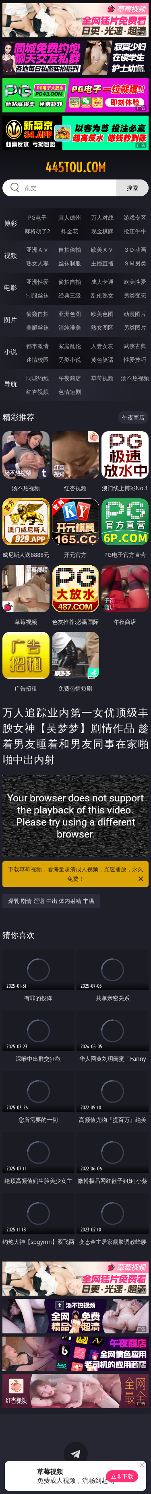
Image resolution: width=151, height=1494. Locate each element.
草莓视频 (102, 378)
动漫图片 (135, 314)
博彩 (10, 223)
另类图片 (135, 327)
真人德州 (69, 217)
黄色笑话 (102, 359)
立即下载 (122, 1476)
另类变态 (135, 295)
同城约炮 (37, 378)
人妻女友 (102, 346)
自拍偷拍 (69, 249)
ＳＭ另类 (135, 263)
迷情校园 (37, 359)
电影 (10, 287)
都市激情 (37, 346)
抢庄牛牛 (135, 231)
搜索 (132, 188)
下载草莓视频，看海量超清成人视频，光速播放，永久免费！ (76, 874)
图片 (10, 319)
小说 (10, 351)
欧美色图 (102, 314)
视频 (10, 255)
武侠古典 (135, 346)
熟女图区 (102, 327)
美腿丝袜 (37, 327)
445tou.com (75, 167)
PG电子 (37, 217)
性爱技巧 (135, 359)
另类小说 (69, 359)
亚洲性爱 (37, 281)
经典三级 (69, 295)
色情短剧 (69, 391)
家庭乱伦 (69, 346)
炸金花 (69, 231)
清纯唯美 (69, 327)
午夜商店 (69, 378)
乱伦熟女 (102, 295)
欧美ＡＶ (102, 249)
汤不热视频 (135, 378)
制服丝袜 (37, 295)
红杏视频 (37, 391)
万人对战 (102, 217)
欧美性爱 (135, 281)
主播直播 (102, 263)
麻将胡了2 (37, 231)
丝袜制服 (69, 263)
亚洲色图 (69, 314)
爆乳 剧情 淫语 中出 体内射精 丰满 (51, 901)
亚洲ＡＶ (37, 249)
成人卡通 (102, 281)
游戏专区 (135, 217)
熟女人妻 (37, 263)
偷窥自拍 (37, 314)
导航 (10, 383)
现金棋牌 (102, 231)
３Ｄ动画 (135, 249)
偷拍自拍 (69, 281)
